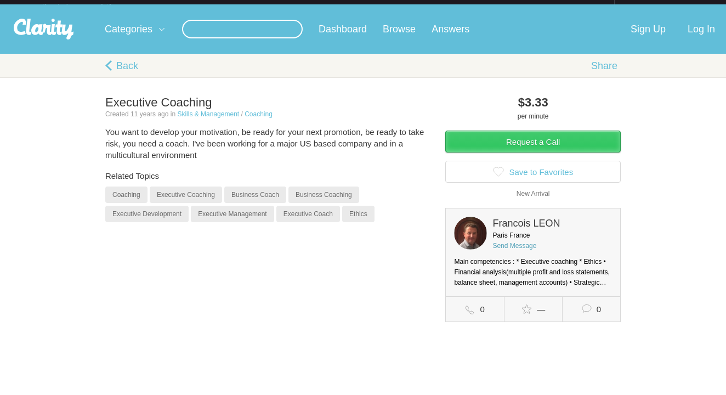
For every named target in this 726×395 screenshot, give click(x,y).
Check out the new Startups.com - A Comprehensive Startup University (495, 7)
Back (127, 74)
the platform (88, 6)
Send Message (514, 254)
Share (604, 74)
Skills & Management (208, 123)
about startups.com (653, 7)
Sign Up (648, 37)
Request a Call (533, 150)
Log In (701, 37)
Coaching (259, 123)
